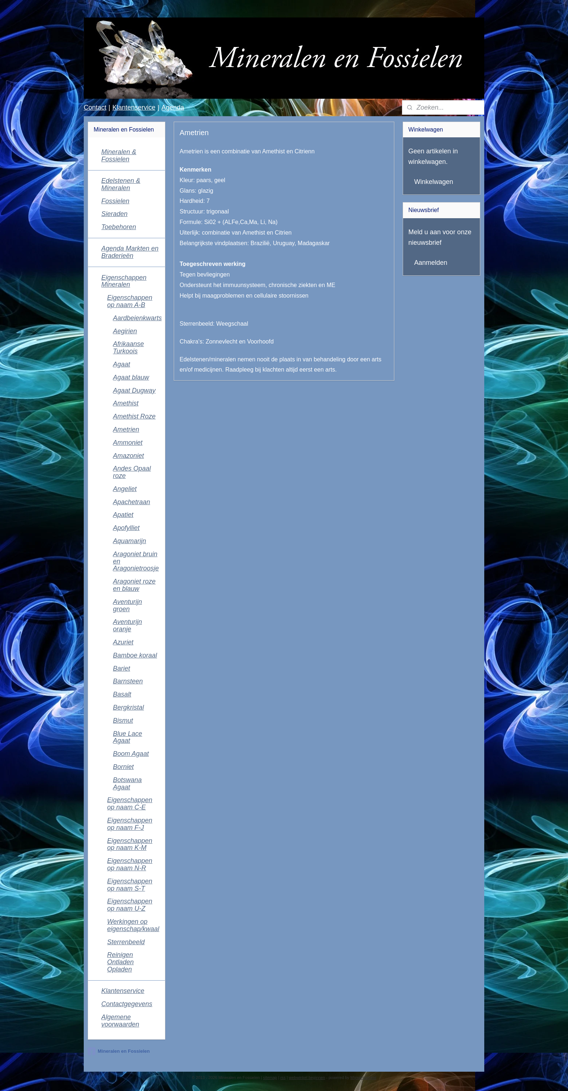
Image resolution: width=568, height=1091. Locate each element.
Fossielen (115, 201)
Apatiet (123, 514)
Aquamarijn (129, 541)
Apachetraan (131, 502)
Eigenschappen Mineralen (123, 281)
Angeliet (125, 488)
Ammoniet (127, 442)
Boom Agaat (131, 753)
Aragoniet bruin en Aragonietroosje (136, 561)
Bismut (123, 720)
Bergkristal (128, 707)
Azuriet (123, 642)
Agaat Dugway (134, 390)
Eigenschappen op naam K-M (129, 844)
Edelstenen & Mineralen (120, 184)
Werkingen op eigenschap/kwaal (133, 925)
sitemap (270, 1077)
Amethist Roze (134, 416)
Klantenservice (134, 107)
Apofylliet (126, 527)
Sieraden (114, 213)
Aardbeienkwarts (137, 318)
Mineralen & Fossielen (118, 155)
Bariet (121, 668)
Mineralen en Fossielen (119, 1051)
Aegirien (125, 331)
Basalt (122, 694)
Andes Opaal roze (132, 472)
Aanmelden (430, 262)
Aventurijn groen (127, 605)
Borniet (123, 766)
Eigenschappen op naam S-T (129, 885)
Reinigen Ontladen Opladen (120, 962)
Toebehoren (118, 227)
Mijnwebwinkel (363, 1077)
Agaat (121, 364)
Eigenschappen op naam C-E (129, 803)
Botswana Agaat (127, 783)
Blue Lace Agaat (127, 737)
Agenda (172, 107)
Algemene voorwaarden (120, 1020)
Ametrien (126, 429)
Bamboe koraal (135, 655)
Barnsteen (128, 681)
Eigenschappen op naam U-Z (129, 905)
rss (283, 1077)
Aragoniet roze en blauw (134, 585)
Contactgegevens (126, 1004)
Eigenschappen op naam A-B (129, 301)
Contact (95, 107)
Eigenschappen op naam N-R (129, 864)
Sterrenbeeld (126, 942)
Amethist (125, 403)
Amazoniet (128, 455)
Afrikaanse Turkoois (128, 347)
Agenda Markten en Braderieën (129, 252)
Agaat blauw (131, 377)
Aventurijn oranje (127, 625)
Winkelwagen (433, 181)
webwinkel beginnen (307, 1077)
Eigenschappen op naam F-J (129, 824)
